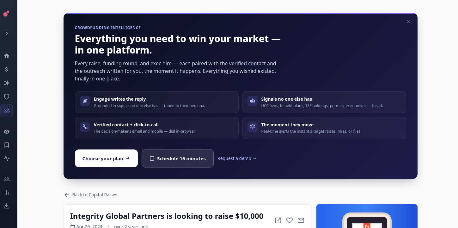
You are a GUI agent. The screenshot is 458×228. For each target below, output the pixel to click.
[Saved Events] (11, 145)
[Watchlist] (11, 131)
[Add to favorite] (289, 220)
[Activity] (11, 158)
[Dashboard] (11, 55)
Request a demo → (237, 158)
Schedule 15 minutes (178, 158)
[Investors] (11, 110)
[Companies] (11, 83)
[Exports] (11, 206)
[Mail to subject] (301, 220)
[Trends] (11, 192)
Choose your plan (106, 158)
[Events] (11, 69)
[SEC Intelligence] (11, 96)
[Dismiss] (408, 21)
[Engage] (11, 179)
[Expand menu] (11, 33)
